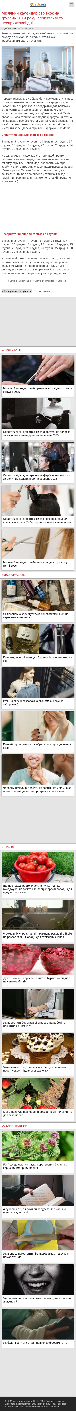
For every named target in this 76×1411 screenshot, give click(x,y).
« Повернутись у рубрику (16, 291)
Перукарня (25, 281)
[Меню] (71, 4)
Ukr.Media (63, 128)
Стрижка (62, 281)
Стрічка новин (42, 291)
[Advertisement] (38, 207)
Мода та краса (25, 28)
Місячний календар (44, 281)
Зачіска (13, 281)
